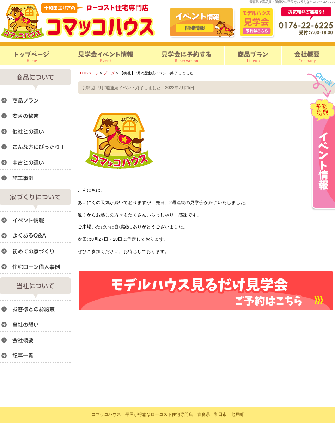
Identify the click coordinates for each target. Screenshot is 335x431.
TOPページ (89, 73)
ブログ (109, 73)
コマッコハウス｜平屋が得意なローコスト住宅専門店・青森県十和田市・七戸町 (167, 414)
